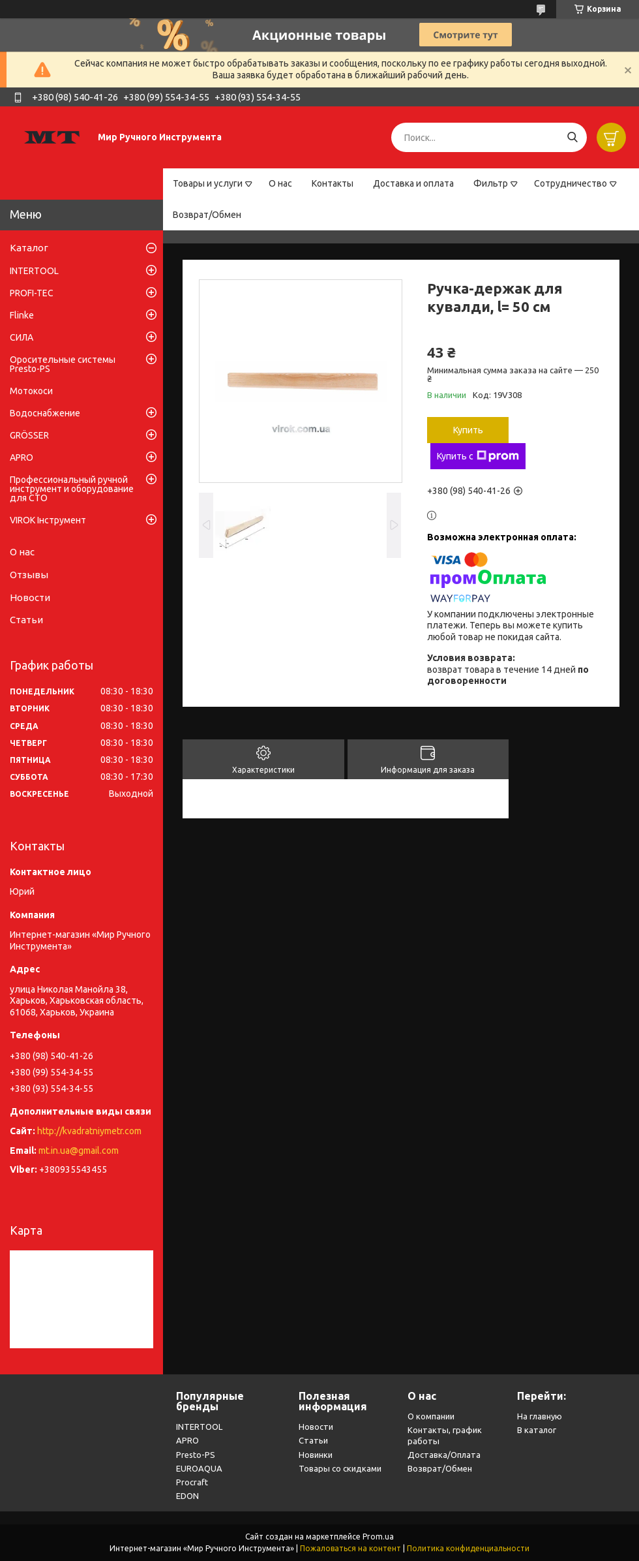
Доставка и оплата (413, 183)
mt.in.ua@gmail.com (78, 1150)
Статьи (26, 619)
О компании (431, 1416)
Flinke (22, 315)
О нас (280, 183)
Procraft (192, 1482)
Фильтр (490, 183)
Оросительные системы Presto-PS (62, 364)
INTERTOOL (34, 271)
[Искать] (572, 137)
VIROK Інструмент (48, 520)
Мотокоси (31, 391)
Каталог (29, 247)
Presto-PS (195, 1454)
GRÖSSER (29, 435)
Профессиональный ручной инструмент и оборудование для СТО (72, 488)
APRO (21, 457)
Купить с (478, 456)
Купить (468, 430)
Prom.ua (378, 1536)
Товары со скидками (340, 1468)
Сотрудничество (570, 183)
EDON (187, 1495)
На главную (539, 1416)
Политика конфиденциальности (468, 1548)
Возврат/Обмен (207, 214)
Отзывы (29, 574)
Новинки (316, 1454)
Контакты (332, 183)
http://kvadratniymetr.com (89, 1131)
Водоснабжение (45, 413)
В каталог (536, 1429)
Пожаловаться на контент (350, 1548)
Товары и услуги (208, 183)
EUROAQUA (199, 1468)
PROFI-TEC (31, 293)
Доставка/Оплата (444, 1454)
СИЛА (21, 337)
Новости (30, 597)
